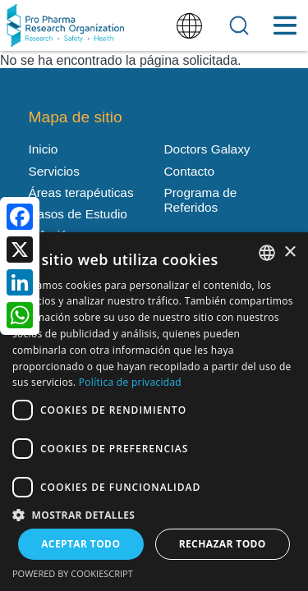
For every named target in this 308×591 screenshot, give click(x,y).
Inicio (43, 149)
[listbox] (267, 253)
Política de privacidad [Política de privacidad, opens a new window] (130, 382)
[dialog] (154, 411)
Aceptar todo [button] (80, 544)
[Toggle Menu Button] (285, 25)
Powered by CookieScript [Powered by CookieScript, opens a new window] (72, 573)
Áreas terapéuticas (81, 192)
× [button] (289, 252)
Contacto (189, 171)
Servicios (54, 171)
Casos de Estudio (78, 214)
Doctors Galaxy (207, 149)
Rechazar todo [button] (222, 544)
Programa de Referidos (200, 200)
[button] (154, 513)
